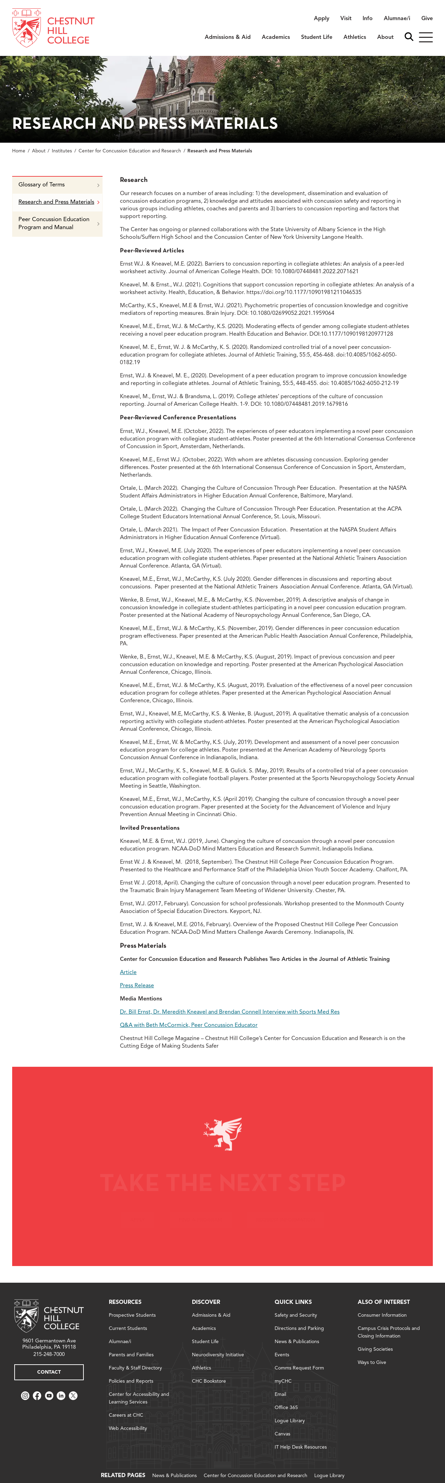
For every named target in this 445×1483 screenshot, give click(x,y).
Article (128, 972)
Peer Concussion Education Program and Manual (58, 224)
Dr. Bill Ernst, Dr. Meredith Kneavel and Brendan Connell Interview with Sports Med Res (230, 1012)
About (39, 151)
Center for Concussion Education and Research (130, 151)
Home (18, 151)
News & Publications (174, 1475)
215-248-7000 (49, 1354)
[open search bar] (409, 37)
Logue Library (329, 1475)
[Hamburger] (426, 37)
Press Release (137, 986)
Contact (49, 1372)
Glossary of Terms (58, 185)
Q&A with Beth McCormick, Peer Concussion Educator (189, 1025)
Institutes (62, 151)
